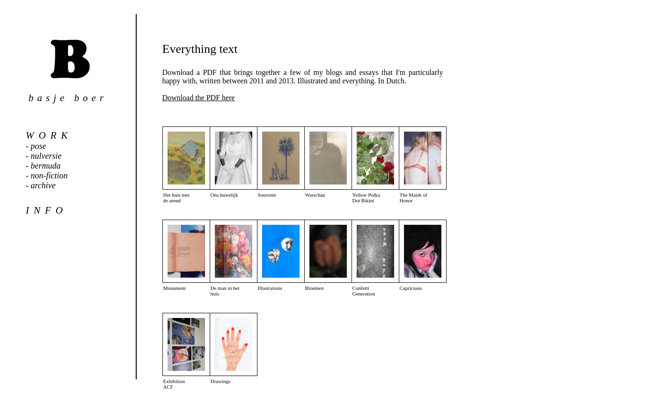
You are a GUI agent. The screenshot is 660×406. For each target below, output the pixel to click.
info (46, 210)
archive (43, 185)
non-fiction (49, 175)
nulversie (46, 156)
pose (38, 146)
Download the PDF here (198, 98)
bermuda (46, 165)
